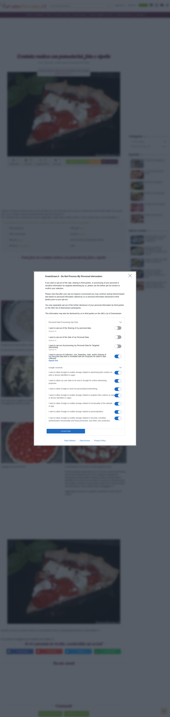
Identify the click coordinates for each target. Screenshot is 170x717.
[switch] (117, 328)
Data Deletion (70, 441)
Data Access (85, 441)
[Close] (130, 276)
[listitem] (85, 322)
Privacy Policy (100, 441)
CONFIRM (66, 431)
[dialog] (85, 358)
